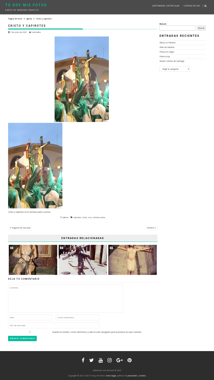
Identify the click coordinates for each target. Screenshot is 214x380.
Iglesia (65, 217)
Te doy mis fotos (26, 5)
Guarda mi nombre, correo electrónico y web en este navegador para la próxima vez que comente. (97, 332)
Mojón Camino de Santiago (172, 61)
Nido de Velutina (167, 47)
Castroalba (35, 32)
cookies (142, 375)
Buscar (163, 24)
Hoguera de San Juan (21, 227)
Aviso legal (111, 375)
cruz (90, 217)
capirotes (77, 217)
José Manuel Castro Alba (165, 5)
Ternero (150, 227)
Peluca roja (165, 56)
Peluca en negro (167, 51)
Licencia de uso (192, 5)
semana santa (99, 217)
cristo (84, 217)
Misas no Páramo (168, 42)
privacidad (132, 375)
